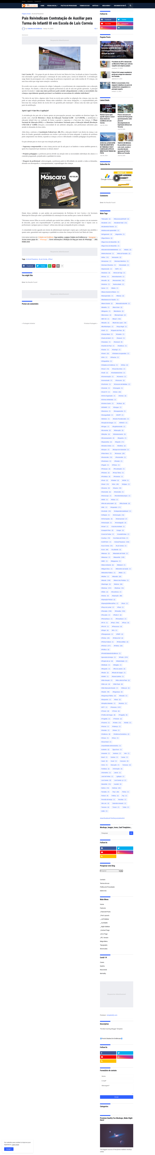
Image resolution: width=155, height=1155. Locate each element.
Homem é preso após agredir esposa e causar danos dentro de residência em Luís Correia (107, 119)
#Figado (105, 465)
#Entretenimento (119, 434)
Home (23, 1)
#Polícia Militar (122, 641)
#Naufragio (106, 584)
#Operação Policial (108, 599)
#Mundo (105, 580)
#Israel (104, 526)
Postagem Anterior (29, 323)
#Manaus (105, 553)
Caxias (124, 757)
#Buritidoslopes (107, 326)
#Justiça (105, 538)
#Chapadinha (106, 361)
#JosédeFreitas (123, 534)
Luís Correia (106, 780)
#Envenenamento (107, 438)
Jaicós (117, 772)
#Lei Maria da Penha (120, 538)
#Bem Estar (117, 307)
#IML (104, 507)
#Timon (116, 711)
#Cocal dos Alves (118, 368)
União (104, 811)
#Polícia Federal (107, 641)
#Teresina (116, 707)
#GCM (125, 480)
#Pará (120, 607)
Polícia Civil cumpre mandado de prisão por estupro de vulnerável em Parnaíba (122, 74)
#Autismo (105, 284)
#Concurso (120, 380)
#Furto (104, 480)
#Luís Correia (121, 545)
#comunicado (106, 380)
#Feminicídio (120, 457)
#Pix (114, 630)
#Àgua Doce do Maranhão (110, 245)
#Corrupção (118, 388)
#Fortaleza (105, 476)
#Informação (118, 514)
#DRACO (123, 422)
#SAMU (105, 676)
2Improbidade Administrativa (111, 745)
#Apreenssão (106, 268)
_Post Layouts (104, 915)
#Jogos (120, 530)
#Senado (123, 695)
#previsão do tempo (108, 657)
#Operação (117, 595)
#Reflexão (105, 664)
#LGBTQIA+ (106, 541)
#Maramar (105, 557)
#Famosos (120, 453)
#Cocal (105, 368)
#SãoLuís (125, 688)
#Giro (115, 484)
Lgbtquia (120, 776)
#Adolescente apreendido (110, 230)
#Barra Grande (107, 303)
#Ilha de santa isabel (108, 503)
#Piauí (50, 259)
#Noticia (118, 584)
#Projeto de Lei (107, 661)
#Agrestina (119, 234)
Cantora (114, 757)
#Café (104, 330)
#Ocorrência (116, 591)
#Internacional (121, 518)
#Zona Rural (106, 741)
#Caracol (121, 338)
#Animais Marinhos (121, 261)
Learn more (15, 1144)
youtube (118, 818)
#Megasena (116, 561)
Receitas (122, 799)
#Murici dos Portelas (121, 580)
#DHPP (119, 415)
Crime (104, 764)
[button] (125, 5)
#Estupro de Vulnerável (121, 449)
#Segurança (118, 691)
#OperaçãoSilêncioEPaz (109, 603)
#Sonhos (123, 703)
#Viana (116, 730)
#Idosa (114, 499)
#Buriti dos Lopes (119, 322)
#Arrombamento (118, 276)
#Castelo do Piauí (107, 345)
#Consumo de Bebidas (122, 384)
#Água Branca (106, 238)
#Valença (116, 726)
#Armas (105, 276)
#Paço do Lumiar (107, 607)
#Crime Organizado (108, 395)
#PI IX (104, 622)
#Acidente (106, 222)
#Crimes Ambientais (108, 399)
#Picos (125, 622)
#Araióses (105, 272)
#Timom (105, 711)
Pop (124, 795)
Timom (115, 807)
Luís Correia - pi (120, 780)
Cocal (114, 761)
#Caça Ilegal (122, 326)
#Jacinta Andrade (118, 526)
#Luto (104, 549)
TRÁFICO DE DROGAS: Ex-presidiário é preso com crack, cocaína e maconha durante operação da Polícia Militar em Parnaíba (124, 148)
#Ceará (105, 353)
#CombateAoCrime (118, 372)
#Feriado (118, 461)
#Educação (118, 430)
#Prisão (123, 657)
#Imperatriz (115, 507)
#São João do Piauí (123, 680)
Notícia (105, 788)
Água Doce (117, 749)
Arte (126, 753)
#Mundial (116, 576)
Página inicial (26, 13)
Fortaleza (105, 768)
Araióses (117, 753)
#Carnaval (118, 341)
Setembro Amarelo (119, 803)
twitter (113, 818)
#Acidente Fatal (120, 222)
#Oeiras (105, 595)
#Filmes (116, 465)
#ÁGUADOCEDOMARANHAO (111, 249)
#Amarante (116, 257)
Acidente (105, 749)
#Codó (104, 372)
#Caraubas (105, 341)
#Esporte (119, 441)
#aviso (104, 288)
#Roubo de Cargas (118, 672)
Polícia (125, 791)
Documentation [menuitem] (119, 5)
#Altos (105, 257)
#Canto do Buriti (107, 338)
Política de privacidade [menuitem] (69, 5)
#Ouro (124, 603)
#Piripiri (105, 630)
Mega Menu (104, 941)
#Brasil (116, 318)
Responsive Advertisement (59, 40)
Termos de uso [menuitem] (85, 5)
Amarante (105, 753)
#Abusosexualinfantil (121, 218)
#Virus (115, 738)
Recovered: (103, 970)
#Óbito (104, 591)
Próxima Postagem (90, 323)
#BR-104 (105, 318)
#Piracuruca (117, 626)
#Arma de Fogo (119, 272)
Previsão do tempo (108, 799)
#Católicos (122, 345)
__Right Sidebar (105, 926)
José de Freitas (107, 776)
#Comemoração (107, 376)
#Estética (121, 445)
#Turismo (105, 722)
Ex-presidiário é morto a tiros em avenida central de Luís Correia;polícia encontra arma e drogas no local (115, 49)
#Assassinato (118, 280)
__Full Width (104, 923)
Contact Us (38, 1)
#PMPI (119, 634)
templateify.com (112, 1015)
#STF (104, 707)
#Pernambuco (106, 618)
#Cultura (120, 403)
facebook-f (107, 818)
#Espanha (122, 438)
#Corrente (105, 388)
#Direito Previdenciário (121, 418)
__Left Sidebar (104, 919)
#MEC (104, 561)
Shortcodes (103, 949)
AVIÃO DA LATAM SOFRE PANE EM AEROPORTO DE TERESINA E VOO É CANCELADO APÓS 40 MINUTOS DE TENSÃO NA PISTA (108, 148)
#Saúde (105, 691)
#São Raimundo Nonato (109, 688)
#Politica (118, 645)
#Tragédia (105, 718)
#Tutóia (117, 722)
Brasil (104, 757)
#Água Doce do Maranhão (110, 241)
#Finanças (105, 468)
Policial (104, 795)
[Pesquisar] (114, 833)
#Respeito (105, 668)
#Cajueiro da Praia (117, 330)
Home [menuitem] (42, 5)
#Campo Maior (107, 334)
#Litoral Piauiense (37, 13)
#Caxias (105, 349)
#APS (118, 268)
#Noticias (106, 588)
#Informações (106, 518)
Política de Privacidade (107, 887)
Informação (117, 768)
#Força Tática (118, 472)
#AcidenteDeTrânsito (109, 226)
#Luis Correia (43, 259)
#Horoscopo (106, 495)
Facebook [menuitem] (44, 11)
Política (115, 795)
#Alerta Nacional (107, 253)
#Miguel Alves (106, 568)
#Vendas (105, 730)
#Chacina (114, 357)
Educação (115, 764)
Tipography (103, 945)
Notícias (116, 788)
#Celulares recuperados (120, 353)
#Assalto (105, 280)
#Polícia (105, 638)
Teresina (105, 807)
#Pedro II (117, 614)
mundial (117, 784)
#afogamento (106, 234)
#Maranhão (119, 557)
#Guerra (117, 488)
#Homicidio (106, 491)
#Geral (105, 484)
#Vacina (105, 726)
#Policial (106, 645)
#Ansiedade (124, 265)
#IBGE (104, 499)
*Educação (105, 218)
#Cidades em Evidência (109, 365)
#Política (105, 649)
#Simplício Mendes (108, 703)
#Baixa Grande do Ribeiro (110, 291)
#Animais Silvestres (108, 265)
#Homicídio (119, 491)
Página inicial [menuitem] (52, 5)
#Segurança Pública (108, 695)
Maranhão (106, 784)
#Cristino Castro (107, 403)
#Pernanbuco (121, 618)
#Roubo (105, 672)
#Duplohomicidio (118, 426)
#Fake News (106, 453)
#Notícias (119, 588)
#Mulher (105, 576)
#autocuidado (118, 284)
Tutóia (126, 807)
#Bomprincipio (120, 315)
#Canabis (120, 334)
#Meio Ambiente (107, 564)
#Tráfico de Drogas (108, 714)
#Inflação (105, 514)
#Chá (104, 357)
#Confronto (106, 384)
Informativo (106, 772)
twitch (123, 818)
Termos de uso (104, 883)
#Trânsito (117, 718)
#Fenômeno (106, 461)
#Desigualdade (107, 415)
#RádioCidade (121, 661)
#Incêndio (106, 511)
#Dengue (117, 407)
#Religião (117, 664)
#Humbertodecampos (122, 495)
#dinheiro (105, 418)
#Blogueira (105, 311)
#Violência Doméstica (121, 734)
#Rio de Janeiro (119, 668)
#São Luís (105, 684)
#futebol (115, 480)
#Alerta (127, 249)
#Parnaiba (106, 611)
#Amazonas (106, 261)
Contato (102, 879)
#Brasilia (105, 322)
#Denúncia (105, 411)
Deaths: (102, 966)
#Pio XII (105, 626)
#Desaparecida (120, 411)
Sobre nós (103, 891)
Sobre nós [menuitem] (53, 11)
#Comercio (121, 376)
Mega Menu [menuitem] (106, 5)
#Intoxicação (106, 522)
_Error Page (103, 934)
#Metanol (121, 564)
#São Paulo (118, 684)
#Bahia (114, 288)
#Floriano (105, 472)
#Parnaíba (120, 611)
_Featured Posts (105, 912)
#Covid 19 (105, 391)
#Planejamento (107, 634)
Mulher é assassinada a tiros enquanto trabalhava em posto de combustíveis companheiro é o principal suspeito (122, 86)
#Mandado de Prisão (120, 553)
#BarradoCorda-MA (123, 303)
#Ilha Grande (125, 503)
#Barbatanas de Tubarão (109, 299)
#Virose (105, 738)
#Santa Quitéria (118, 676)
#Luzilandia (116, 549)
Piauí (116, 791)
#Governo (105, 488)
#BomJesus (106, 315)
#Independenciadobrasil (122, 511)
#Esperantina (106, 441)
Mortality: (103, 973)
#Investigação (120, 522)
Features (103, 908)
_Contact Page (104, 930)
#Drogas (105, 426)
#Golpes (126, 484)
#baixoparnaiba (107, 295)
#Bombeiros (119, 311)
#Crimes (122, 395)
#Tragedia (123, 714)
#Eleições (105, 434)
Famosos (127, 764)
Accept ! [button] (8, 1149)
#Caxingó (116, 349)
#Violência (105, 734)
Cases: (102, 962)
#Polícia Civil (118, 638)
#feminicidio (106, 457)
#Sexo (117, 699)
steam (102, 818)
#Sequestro (106, 699)
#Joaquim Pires (107, 530)
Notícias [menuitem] (95, 5)
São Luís (105, 803)
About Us (30, 1)
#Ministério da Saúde (123, 568)
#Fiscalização (119, 468)
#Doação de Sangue (108, 422)
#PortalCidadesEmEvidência (111, 653)
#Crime (117, 391)
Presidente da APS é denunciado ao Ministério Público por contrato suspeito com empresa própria (122, 64)
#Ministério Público (108, 572)
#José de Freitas (107, 534)
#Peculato (105, 614)
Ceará (104, 761)
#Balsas (120, 295)
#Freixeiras (118, 476)
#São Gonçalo (106, 680)
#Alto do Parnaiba (123, 253)
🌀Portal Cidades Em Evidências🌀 (111, 1038)
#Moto (122, 572)
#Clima (124, 365)
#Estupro (105, 449)
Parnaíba (105, 791)
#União (127, 722)
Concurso (124, 761)
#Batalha (105, 307)
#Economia (106, 430)
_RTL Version (104, 937)
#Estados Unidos (107, 445)
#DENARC (105, 407)
